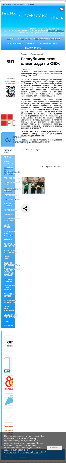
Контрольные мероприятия (9, 245)
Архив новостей (8, 162)
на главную (7, 4)
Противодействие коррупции (9, 220)
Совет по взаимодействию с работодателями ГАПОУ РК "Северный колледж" (9, 269)
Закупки (8, 240)
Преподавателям (9, 199)
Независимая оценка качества (9, 288)
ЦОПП (6, 321)
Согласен (54, 448)
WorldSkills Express (9, 295)
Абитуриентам (14, 43)
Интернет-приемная (8, 205)
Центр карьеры (8, 226)
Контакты (8, 326)
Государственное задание (9, 190)
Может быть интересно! (9, 309)
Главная (10, 39)
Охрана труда (7, 258)
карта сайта (31, 4)
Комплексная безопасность (9, 251)
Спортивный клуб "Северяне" (9, 233)
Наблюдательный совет (9, 183)
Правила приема (33, 48)
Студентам (31, 43)
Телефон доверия (8, 280)
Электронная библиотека (9, 301)
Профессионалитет (49, 43)
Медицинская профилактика (9, 316)
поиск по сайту (18, 4)
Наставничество (9, 195)
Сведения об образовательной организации (39, 39)
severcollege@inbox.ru (56, 31)
